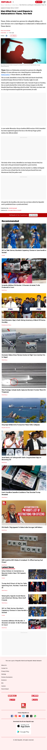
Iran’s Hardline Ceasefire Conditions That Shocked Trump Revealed (21, 493)
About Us (4, 665)
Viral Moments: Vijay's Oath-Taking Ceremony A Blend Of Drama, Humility (23, 321)
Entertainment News (6, 325)
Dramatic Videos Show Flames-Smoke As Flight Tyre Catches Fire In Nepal (23, 356)
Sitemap (3, 674)
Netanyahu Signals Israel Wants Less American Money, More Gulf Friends (14, 598)
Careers (3, 686)
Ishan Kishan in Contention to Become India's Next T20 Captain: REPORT (14, 573)
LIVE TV (39, 2)
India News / (8, 5)
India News (3, 33)
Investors (4, 680)
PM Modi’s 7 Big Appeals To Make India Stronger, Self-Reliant (22, 527)
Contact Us (4, 668)
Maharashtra (5, 75)
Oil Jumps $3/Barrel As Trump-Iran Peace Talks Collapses (21, 425)
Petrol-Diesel (5, 689)
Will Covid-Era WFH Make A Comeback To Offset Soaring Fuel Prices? (22, 561)
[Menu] (44, 2)
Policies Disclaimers (7, 677)
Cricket (3, 255)
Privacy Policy (5, 671)
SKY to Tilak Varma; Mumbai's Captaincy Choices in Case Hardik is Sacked (24, 251)
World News (4, 359)
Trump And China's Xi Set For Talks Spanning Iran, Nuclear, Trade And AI (14, 585)
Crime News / (15, 5)
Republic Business (6, 427)
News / (3, 5)
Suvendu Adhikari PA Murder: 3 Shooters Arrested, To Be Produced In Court (21, 286)
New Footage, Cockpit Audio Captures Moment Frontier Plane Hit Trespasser (24, 391)
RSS (2, 683)
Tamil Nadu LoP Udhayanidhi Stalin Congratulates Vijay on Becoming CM (21, 458)
